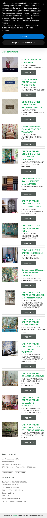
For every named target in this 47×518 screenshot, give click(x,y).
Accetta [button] (23, 36)
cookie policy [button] (35, 11)
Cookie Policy (20, 472)
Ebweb (15, 515)
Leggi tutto (29, 72)
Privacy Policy (7, 472)
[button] (44, 4)
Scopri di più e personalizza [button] (23, 43)
